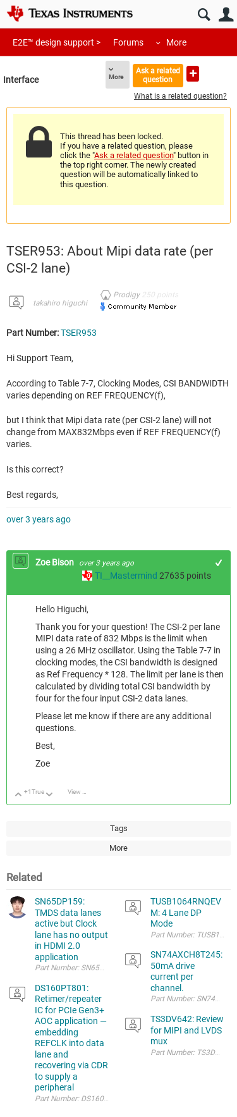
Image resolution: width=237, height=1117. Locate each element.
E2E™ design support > (56, 42)
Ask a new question (192, 74)
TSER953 (79, 333)
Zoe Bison (55, 562)
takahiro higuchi (60, 303)
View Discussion (82, 791)
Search (204, 15)
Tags (119, 828)
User (226, 15)
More (176, 42)
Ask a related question (158, 74)
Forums (128, 42)
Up (18, 795)
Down (49, 795)
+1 (219, 562)
